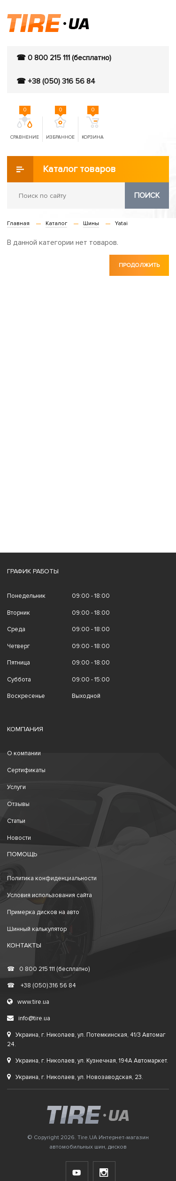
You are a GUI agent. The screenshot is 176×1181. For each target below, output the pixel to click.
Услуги (16, 787)
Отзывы (18, 804)
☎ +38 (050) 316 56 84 (55, 81)
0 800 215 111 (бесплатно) (48, 969)
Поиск (147, 195)
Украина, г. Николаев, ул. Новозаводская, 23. (75, 1077)
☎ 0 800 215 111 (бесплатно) (63, 58)
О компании (24, 753)
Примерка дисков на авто (43, 912)
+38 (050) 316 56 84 (41, 985)
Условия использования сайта (49, 895)
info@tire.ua (28, 1018)
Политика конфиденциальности (52, 878)
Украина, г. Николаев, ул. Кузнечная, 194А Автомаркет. (87, 1060)
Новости (19, 838)
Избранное (60, 128)
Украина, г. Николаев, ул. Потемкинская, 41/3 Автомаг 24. (86, 1039)
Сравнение (24, 128)
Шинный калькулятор (37, 929)
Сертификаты (26, 770)
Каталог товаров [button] (61, 169)
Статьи (16, 821)
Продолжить (139, 265)
